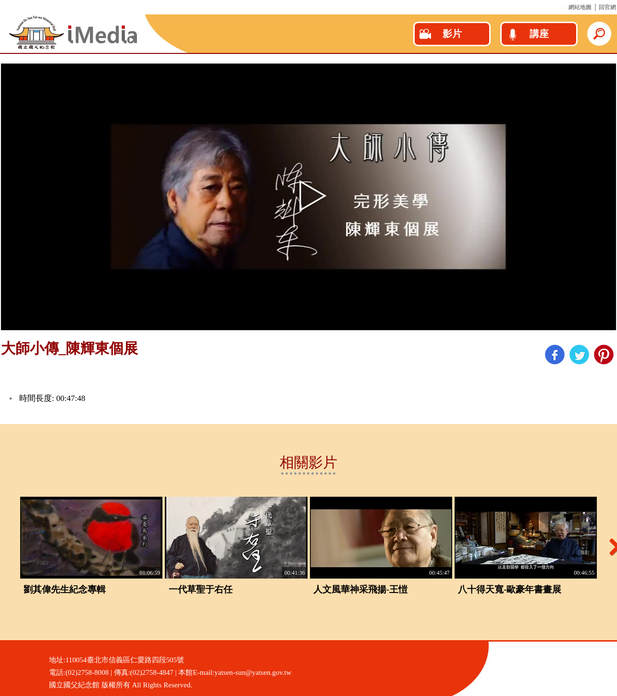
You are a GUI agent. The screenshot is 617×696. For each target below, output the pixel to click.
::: (564, 7)
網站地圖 (580, 7)
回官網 (607, 7)
